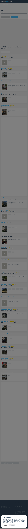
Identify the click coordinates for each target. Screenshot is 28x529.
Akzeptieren (12, 525)
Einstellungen (6, 525)
